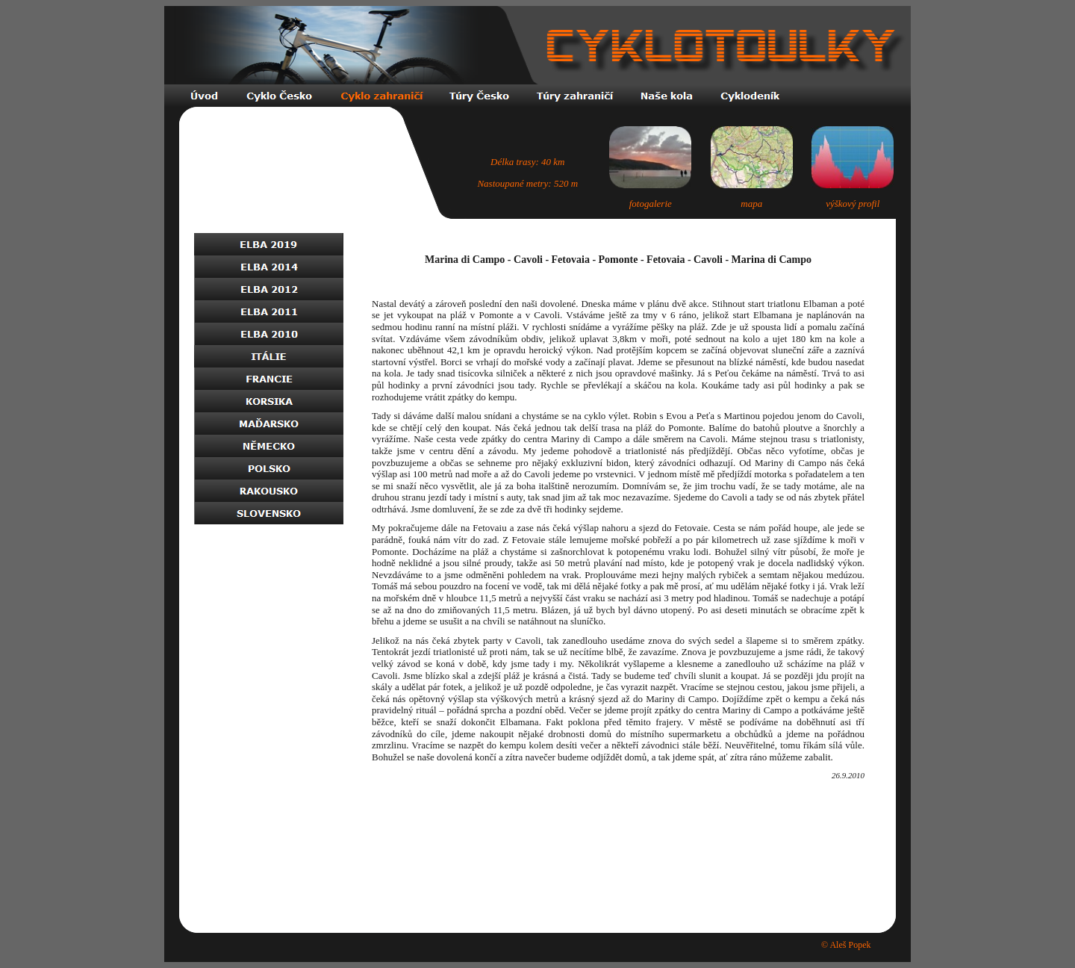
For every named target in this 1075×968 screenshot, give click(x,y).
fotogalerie (650, 203)
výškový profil (852, 203)
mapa (751, 203)
